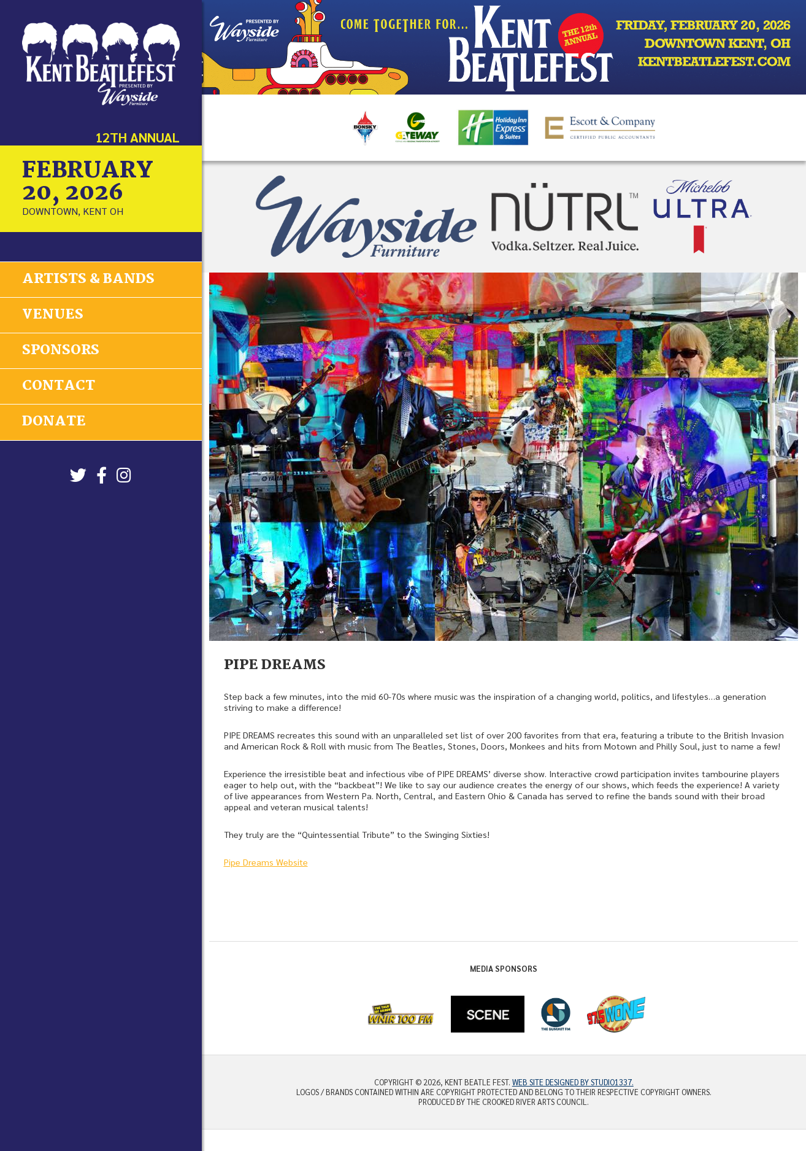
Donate (54, 421)
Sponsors (60, 350)
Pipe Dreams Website (266, 861)
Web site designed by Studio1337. (573, 1082)
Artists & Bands (88, 279)
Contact (58, 385)
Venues (52, 314)
